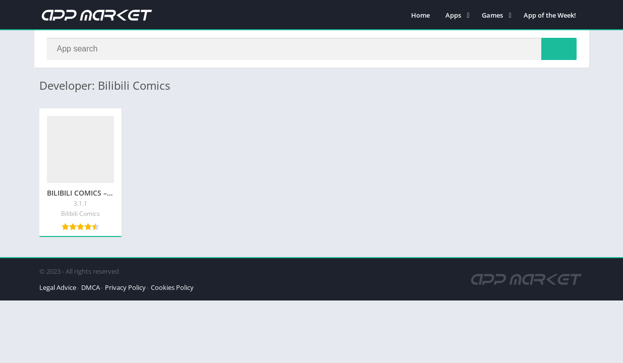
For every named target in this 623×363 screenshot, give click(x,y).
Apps (453, 15)
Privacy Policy (125, 287)
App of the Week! (550, 15)
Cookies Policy (172, 287)
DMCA (90, 287)
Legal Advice (57, 287)
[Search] (312, 49)
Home (420, 15)
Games (492, 15)
